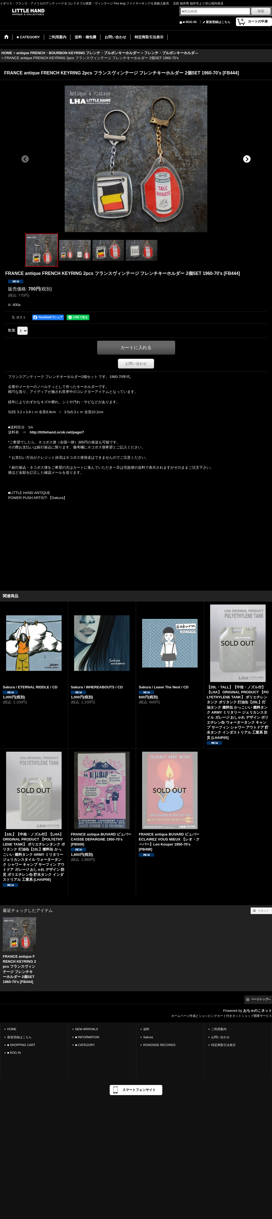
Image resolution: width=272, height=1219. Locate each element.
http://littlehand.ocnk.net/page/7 (57, 432)
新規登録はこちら (218, 22)
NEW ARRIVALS (86, 1029)
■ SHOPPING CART (21, 1045)
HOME (11, 1029)
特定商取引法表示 (223, 1045)
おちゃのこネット (257, 1011)
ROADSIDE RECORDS (159, 1045)
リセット (263, 910)
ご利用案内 (218, 1029)
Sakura (148, 1037)
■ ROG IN (190, 22)
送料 (146, 1029)
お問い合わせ (136, 364)
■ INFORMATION (87, 1037)
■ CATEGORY (85, 1045)
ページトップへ (261, 999)
